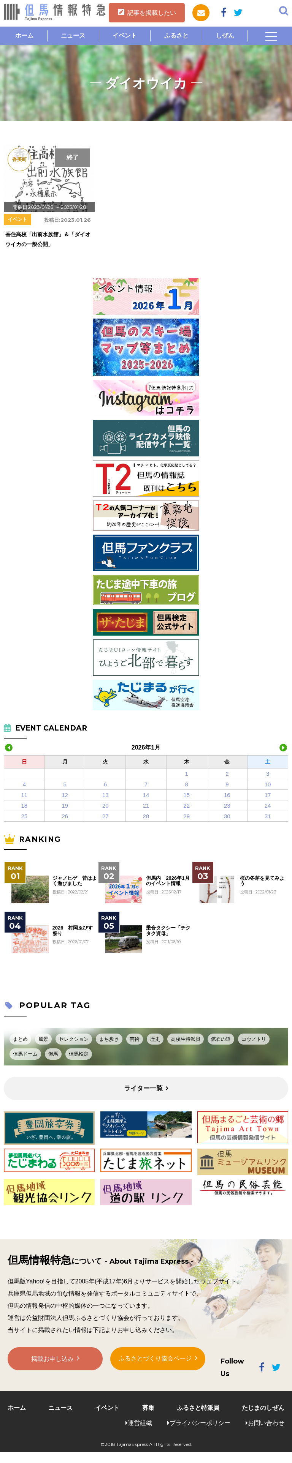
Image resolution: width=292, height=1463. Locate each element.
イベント (125, 35)
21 (146, 805)
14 (146, 795)
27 (105, 816)
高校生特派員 (185, 1039)
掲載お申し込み (52, 1359)
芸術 (135, 1039)
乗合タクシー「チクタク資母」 (168, 930)
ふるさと (176, 35)
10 (268, 784)
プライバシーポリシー (200, 1423)
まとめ (20, 1039)
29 (186, 816)
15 (186, 795)
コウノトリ (253, 1039)
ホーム (24, 35)
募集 (148, 1408)
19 (65, 805)
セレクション (74, 1039)
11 (24, 795)
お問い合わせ (266, 1423)
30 (227, 816)
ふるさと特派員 (198, 1408)
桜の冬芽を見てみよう (262, 881)
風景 (43, 1039)
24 (268, 805)
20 (105, 805)
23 (227, 805)
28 (146, 816)
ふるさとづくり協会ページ (155, 1359)
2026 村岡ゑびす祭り (72, 930)
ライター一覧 (143, 1088)
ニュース (73, 35)
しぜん (225, 35)
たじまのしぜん (263, 1408)
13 (105, 795)
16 (227, 795)
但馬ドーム (25, 1054)
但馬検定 (79, 1054)
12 (65, 795)
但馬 (53, 1054)
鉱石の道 (221, 1039)
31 (268, 816)
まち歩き (109, 1039)
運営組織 (140, 1423)
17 (268, 795)
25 (24, 816)
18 (24, 805)
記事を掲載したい (151, 12)
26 (65, 816)
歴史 (155, 1039)
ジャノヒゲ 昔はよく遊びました (74, 881)
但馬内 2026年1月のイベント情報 (167, 881)
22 (186, 805)
